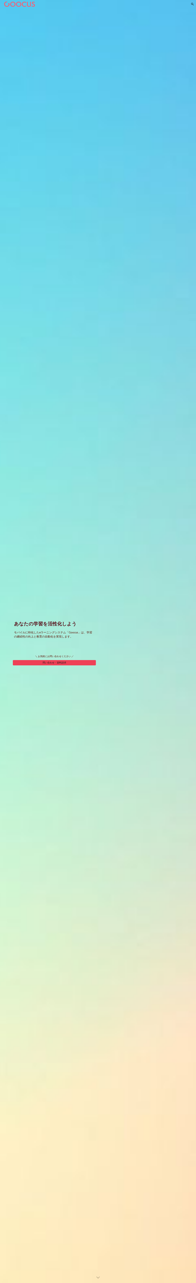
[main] (54, 623)
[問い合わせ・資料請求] (54, 663)
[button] (192, 4)
